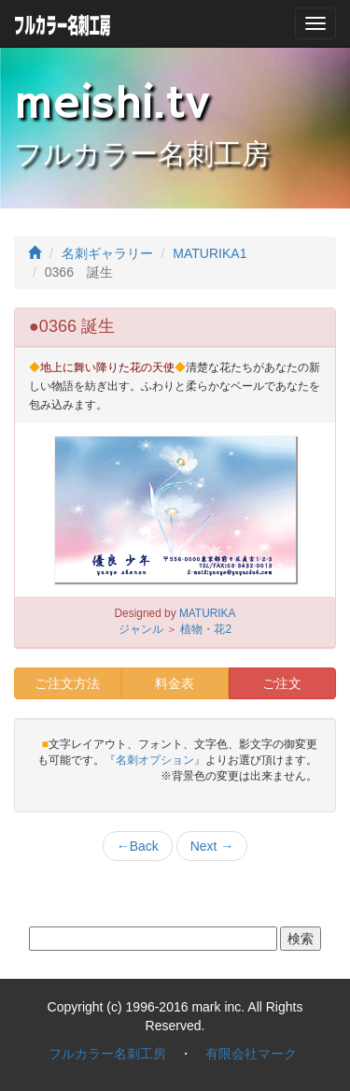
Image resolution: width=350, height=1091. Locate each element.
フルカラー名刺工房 (107, 1053)
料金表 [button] (174, 683)
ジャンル (141, 629)
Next (212, 846)
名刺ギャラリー (107, 253)
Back (138, 846)
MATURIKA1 (209, 253)
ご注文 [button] (281, 683)
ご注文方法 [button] (67, 683)
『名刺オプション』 (155, 760)
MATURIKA (207, 613)
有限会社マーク (251, 1053)
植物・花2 (205, 629)
